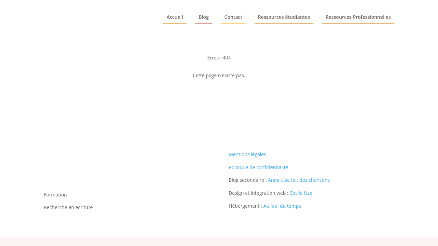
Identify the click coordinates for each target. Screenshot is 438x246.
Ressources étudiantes (284, 17)
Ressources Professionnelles (358, 17)
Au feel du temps (282, 206)
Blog (203, 17)
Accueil (175, 17)
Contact (233, 17)
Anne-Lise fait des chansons (299, 180)
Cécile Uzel (301, 193)
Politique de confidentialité (258, 167)
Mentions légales (247, 154)
